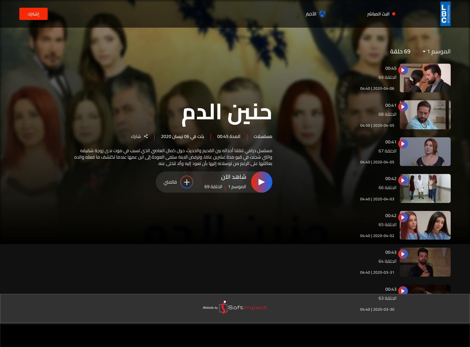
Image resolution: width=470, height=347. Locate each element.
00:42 (391, 178)
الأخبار (315, 13)
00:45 (391, 68)
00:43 (391, 252)
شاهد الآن (233, 178)
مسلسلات (263, 136)
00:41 (391, 105)
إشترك (33, 13)
